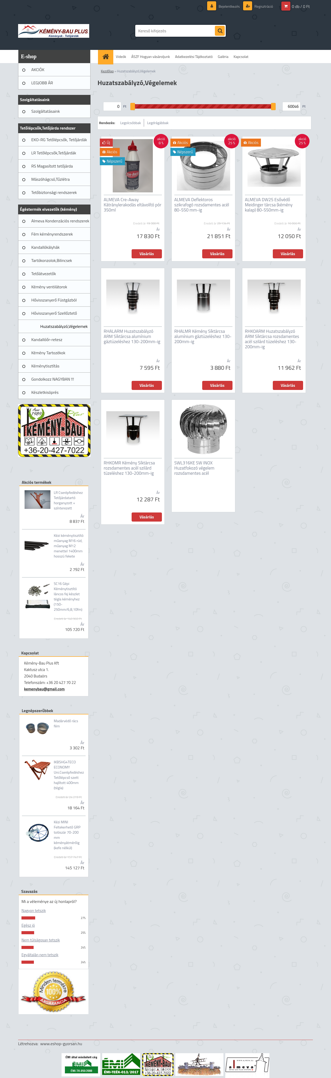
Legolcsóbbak (130, 122)
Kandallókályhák (45, 247)
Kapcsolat (241, 56)
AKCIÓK (37, 69)
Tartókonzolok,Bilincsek (51, 260)
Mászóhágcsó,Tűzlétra (50, 179)
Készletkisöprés (44, 392)
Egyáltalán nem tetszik (39, 955)
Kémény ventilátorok (49, 287)
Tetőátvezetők (43, 273)
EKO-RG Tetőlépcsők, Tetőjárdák (59, 140)
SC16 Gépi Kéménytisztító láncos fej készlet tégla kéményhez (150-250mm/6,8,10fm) (68, 596)
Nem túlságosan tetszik (40, 940)
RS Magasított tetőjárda (52, 166)
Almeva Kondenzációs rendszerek (60, 221)
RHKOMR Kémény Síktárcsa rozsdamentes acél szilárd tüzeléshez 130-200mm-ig (129, 468)
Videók (121, 56)
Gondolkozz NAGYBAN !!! (52, 379)
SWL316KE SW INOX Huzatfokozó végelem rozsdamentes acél (194, 468)
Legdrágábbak (158, 122)
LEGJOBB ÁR (42, 83)
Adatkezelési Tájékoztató (194, 56)
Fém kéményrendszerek (52, 234)
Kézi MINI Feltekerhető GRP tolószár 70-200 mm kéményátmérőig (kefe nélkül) (67, 834)
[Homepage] (107, 56)
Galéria (223, 56)
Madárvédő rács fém (66, 723)
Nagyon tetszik (33, 911)
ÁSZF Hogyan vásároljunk (150, 56)
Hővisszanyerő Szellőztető (54, 313)
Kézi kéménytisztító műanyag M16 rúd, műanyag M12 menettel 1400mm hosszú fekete (69, 546)
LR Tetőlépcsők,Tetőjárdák (53, 153)
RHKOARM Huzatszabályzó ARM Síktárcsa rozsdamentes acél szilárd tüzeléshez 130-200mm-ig (272, 339)
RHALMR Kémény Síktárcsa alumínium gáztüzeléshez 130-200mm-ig (202, 336)
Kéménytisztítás (45, 366)
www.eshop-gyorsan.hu (61, 1044)
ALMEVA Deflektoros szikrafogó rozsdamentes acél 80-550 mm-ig (201, 205)
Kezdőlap (107, 71)
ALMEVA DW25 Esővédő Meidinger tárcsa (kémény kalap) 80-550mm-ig (268, 205)
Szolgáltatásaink (45, 111)
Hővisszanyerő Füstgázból (54, 300)
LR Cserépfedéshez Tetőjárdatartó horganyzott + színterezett (68, 500)
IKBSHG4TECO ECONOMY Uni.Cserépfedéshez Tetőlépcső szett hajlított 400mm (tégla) (69, 774)
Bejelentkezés (229, 6)
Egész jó (28, 925)
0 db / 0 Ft (301, 6)
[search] (219, 31)
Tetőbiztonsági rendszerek (54, 192)
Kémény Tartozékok (48, 353)
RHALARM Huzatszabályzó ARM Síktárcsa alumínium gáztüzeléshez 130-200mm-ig (132, 336)
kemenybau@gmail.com (44, 689)
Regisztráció (263, 6)
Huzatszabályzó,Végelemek (64, 326)
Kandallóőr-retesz (46, 339)
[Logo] (53, 31)
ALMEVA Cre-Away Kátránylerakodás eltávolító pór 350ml (132, 205)
